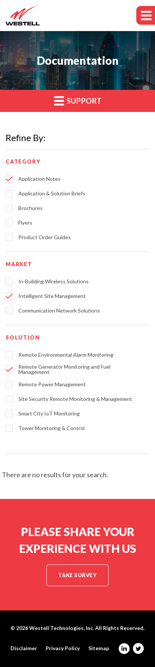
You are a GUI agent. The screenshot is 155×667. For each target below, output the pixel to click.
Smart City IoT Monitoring (49, 413)
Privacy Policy (63, 648)
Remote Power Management (52, 384)
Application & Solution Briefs (51, 193)
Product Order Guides (44, 237)
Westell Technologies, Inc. (61, 628)
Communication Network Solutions (59, 310)
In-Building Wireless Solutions (53, 281)
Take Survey (77, 575)
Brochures (30, 208)
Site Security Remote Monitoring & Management (75, 399)
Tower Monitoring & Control (51, 428)
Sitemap (98, 648)
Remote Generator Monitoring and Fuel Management (64, 369)
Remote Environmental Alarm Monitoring (65, 354)
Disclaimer (23, 648)
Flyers (25, 222)
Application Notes (39, 179)
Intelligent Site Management (52, 296)
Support (77, 100)
